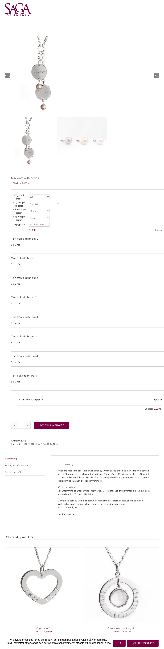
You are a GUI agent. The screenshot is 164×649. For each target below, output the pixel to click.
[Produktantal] (21, 425)
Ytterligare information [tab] (16, 465)
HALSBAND (29, 444)
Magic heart (42, 628)
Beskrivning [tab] (11, 458)
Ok (119, 643)
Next (157, 76)
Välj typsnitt (19, 224)
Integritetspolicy (143, 643)
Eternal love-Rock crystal (121, 628)
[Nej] (160, 642)
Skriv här (15, 244)
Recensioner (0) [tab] (13, 472)
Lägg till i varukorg (51, 425)
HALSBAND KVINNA (47, 444)
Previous (7, 76)
